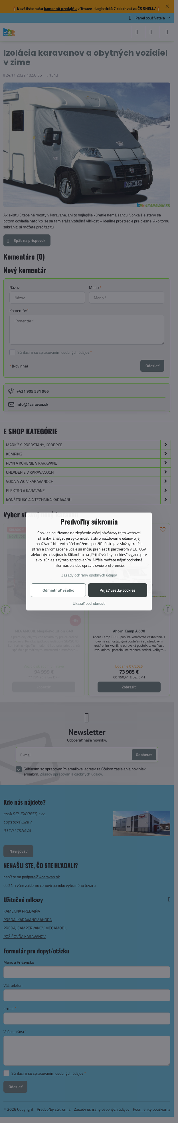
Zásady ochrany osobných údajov (89, 575)
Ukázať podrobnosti (89, 603)
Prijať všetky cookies (117, 590)
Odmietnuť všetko (58, 590)
